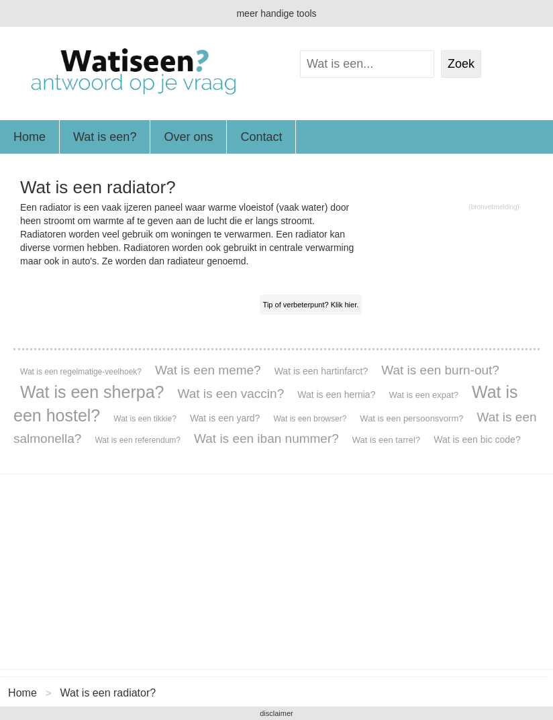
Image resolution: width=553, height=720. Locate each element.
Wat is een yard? (225, 418)
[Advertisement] (276, 572)
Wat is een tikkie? (145, 418)
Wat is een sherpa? (92, 391)
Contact (261, 137)
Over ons (188, 137)
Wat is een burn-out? (440, 370)
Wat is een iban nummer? (266, 438)
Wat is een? (104, 137)
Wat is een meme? (208, 370)
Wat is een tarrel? (386, 440)
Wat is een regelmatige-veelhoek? (81, 371)
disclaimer (276, 713)
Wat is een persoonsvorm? (411, 418)
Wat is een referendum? (138, 440)
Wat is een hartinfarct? (321, 371)
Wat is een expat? (423, 395)
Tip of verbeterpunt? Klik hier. (311, 305)
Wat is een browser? (309, 418)
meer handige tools (276, 13)
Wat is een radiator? (108, 693)
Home (29, 137)
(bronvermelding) (493, 207)
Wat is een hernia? (336, 394)
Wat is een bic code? (477, 439)
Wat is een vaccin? (230, 394)
